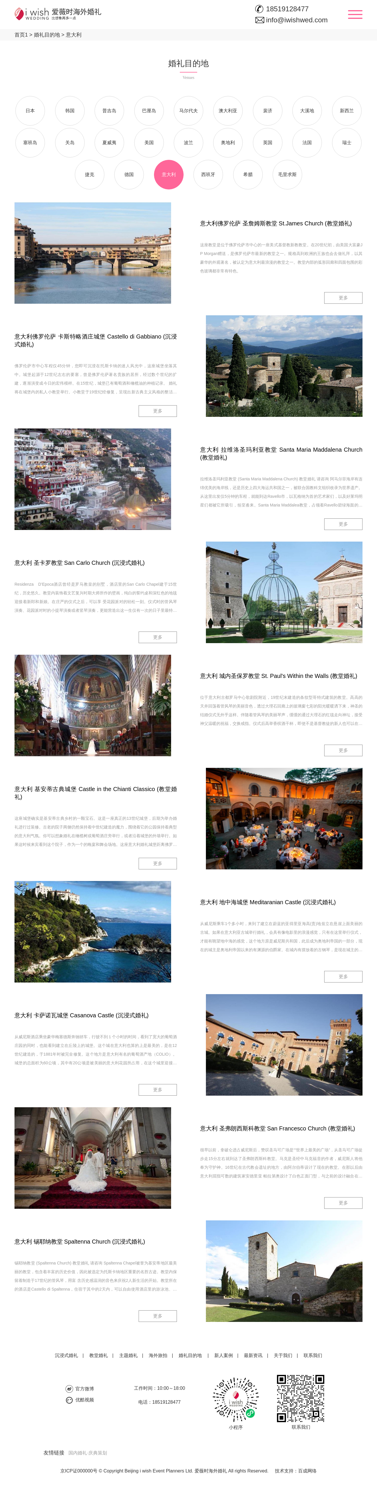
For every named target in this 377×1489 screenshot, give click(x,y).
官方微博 (84, 1388)
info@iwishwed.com (297, 20)
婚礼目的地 (44, 35)
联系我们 (313, 1355)
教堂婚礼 (98, 1355)
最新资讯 (253, 1355)
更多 (343, 297)
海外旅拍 (158, 1355)
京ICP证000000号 (78, 1470)
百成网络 (307, 1470)
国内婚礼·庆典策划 (87, 1452)
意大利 (71, 35)
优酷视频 (84, 1399)
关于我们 (283, 1355)
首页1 (21, 35)
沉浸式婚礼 (66, 1355)
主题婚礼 (128, 1355)
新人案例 (223, 1355)
